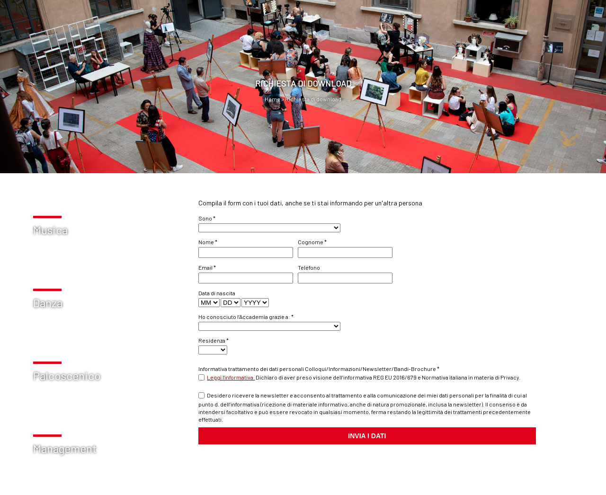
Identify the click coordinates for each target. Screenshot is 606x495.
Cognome (312, 242)
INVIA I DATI (367, 436)
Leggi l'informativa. (231, 377)
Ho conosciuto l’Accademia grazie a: (246, 316)
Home (272, 99)
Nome (207, 242)
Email (207, 267)
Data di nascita (216, 293)
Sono (206, 218)
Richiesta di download (312, 99)
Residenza (213, 340)
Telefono (309, 267)
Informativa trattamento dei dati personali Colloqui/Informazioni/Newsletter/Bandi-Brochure (318, 368)
